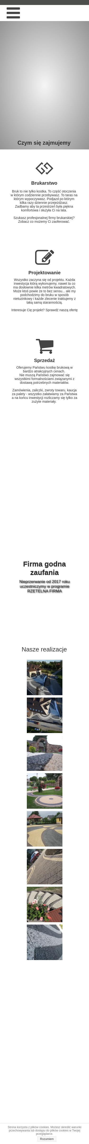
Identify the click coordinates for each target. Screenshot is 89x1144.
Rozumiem (47, 1139)
